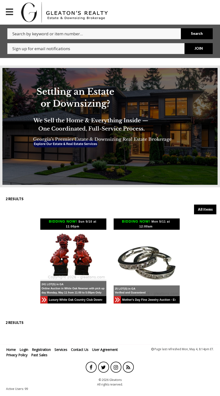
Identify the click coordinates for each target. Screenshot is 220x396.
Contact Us (79, 349)
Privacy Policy (16, 355)
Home (11, 349)
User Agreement (105, 349)
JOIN (199, 48)
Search (197, 33)
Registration (41, 349)
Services (60, 349)
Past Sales (39, 355)
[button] (45, 255)
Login (23, 349)
